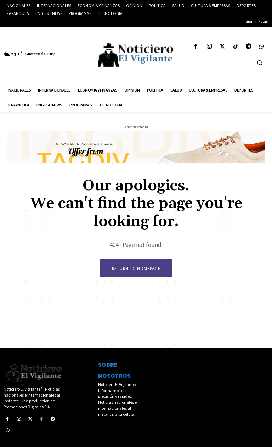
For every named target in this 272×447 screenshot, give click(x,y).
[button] (259, 62)
